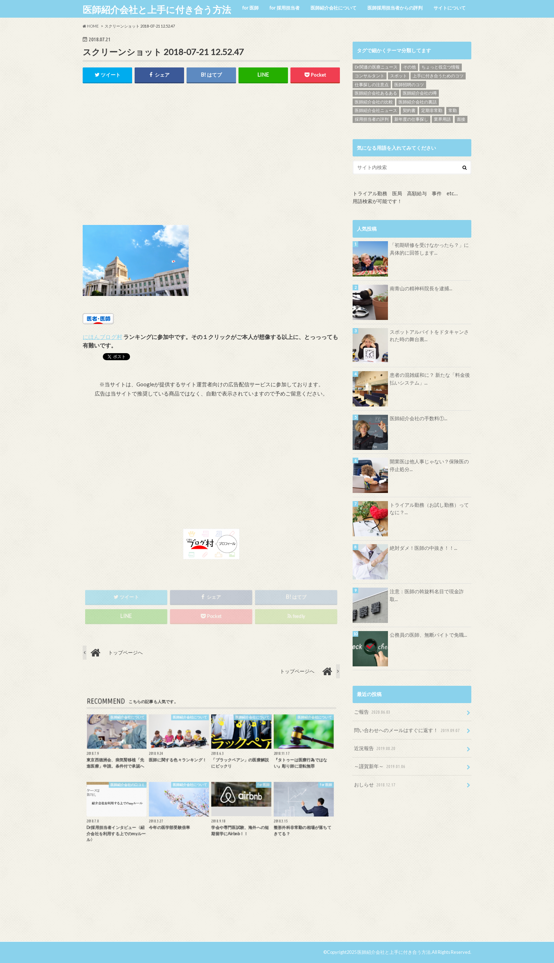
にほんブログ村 (102, 336)
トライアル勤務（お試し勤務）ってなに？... (429, 509)
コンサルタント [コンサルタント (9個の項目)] (369, 75)
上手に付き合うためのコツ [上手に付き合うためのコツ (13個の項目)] (438, 75)
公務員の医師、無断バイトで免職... (428, 635)
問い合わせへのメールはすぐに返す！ (407, 730)
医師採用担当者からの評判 (395, 8)
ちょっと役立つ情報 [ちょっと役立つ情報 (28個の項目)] (441, 67)
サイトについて (450, 8)
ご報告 (373, 712)
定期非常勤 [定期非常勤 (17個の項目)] (431, 110)
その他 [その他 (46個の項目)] (409, 67)
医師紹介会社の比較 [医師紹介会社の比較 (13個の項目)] (374, 102)
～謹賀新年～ (380, 766)
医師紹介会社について (333, 8)
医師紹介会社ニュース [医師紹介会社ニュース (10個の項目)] (376, 110)
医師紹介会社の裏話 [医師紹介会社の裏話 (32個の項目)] (418, 102)
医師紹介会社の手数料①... (418, 418)
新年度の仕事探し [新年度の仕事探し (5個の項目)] (411, 119)
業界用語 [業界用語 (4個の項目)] (442, 119)
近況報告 (375, 748)
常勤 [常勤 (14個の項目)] (452, 110)
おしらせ (375, 784)
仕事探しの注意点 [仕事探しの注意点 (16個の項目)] (372, 84)
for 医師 (250, 8)
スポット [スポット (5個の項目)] (398, 75)
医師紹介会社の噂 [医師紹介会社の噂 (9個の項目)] (420, 93)
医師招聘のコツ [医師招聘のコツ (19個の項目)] (409, 84)
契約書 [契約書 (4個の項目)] (409, 110)
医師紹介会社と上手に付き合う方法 (157, 9)
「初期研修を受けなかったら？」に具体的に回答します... (429, 249)
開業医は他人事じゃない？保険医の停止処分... (429, 465)
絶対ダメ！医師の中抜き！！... (423, 548)
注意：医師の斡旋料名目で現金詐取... (427, 595)
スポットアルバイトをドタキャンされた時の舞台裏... (429, 336)
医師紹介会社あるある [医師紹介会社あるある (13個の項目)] (376, 93)
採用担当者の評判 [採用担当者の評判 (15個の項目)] (372, 119)
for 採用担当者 (285, 8)
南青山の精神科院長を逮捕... (421, 288)
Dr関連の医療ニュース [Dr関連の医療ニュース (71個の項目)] (376, 67)
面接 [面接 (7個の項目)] (461, 119)
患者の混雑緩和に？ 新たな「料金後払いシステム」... (430, 379)
